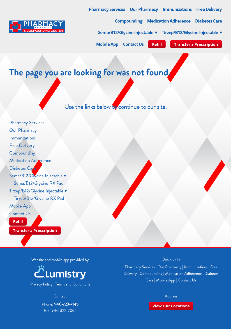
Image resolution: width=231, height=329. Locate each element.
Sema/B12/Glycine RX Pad (38, 183)
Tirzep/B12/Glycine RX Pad (39, 198)
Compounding (128, 21)
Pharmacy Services (107, 9)
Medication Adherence (169, 21)
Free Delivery (209, 9)
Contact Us (133, 44)
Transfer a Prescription (196, 44)
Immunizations (177, 9)
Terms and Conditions (72, 284)
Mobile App (107, 44)
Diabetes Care (208, 21)
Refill (157, 44)
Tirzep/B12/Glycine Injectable (192, 32)
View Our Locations (170, 306)
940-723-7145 (66, 304)
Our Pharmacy (144, 9)
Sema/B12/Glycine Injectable (127, 32)
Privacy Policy (41, 284)
